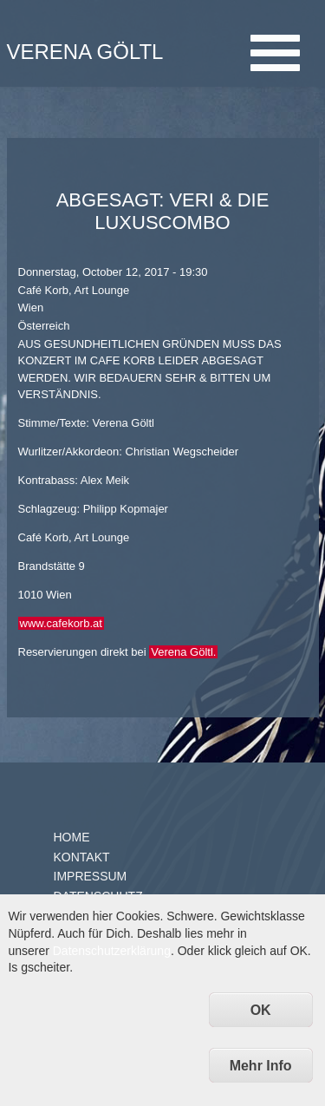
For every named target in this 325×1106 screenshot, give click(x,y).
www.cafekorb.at (61, 623)
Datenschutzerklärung (112, 951)
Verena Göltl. (183, 651)
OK (260, 1010)
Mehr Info (261, 1065)
